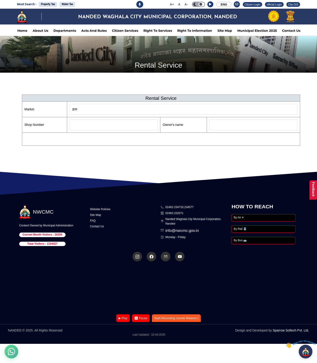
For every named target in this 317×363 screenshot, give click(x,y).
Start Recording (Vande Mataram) (176, 318)
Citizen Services (125, 30)
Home (22, 30)
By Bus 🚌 (240, 240)
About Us (40, 30)
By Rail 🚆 (240, 229)
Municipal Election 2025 (257, 30)
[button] (210, 4)
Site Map (224, 30)
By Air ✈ (239, 217)
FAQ (93, 220)
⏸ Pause (140, 318)
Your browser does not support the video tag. (158, 288)
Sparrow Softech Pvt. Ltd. (291, 330)
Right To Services (157, 30)
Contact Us (291, 30)
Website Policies (100, 209)
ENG (224, 4)
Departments (64, 30)
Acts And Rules (94, 30)
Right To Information (194, 30)
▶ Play (123, 318)
